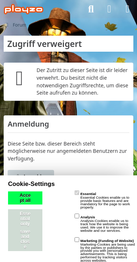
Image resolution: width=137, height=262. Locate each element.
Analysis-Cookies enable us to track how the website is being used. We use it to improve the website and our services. (102, 223)
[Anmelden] (109, 9)
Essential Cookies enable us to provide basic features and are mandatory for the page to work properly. (102, 200)
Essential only (25, 218)
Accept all (25, 198)
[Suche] (91, 9)
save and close (25, 239)
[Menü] (127, 9)
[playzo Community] (23, 9)
